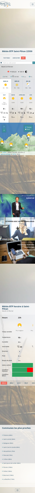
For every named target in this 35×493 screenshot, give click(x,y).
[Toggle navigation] (32, 4)
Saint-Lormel (8, 439)
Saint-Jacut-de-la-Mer (11, 463)
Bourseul (7, 475)
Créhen (7, 459)
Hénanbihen (8, 451)
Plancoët (7, 455)
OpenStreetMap (5, 154)
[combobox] (18, 62)
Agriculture (16, 58)
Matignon (7, 443)
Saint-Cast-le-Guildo (11, 447)
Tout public (6, 58)
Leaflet (3, 152)
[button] (26, 146)
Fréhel (7, 471)
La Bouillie (8, 479)
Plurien (7, 467)
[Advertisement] (17, 28)
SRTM (14, 154)
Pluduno (7, 435)
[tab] (4, 383)
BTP (23, 58)
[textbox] (18, 63)
